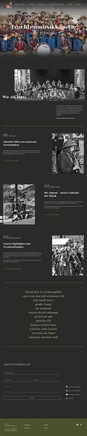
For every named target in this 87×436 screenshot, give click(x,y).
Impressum (27, 428)
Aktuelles (32, 4)
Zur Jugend (55, 214)
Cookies (46, 428)
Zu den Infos (14, 160)
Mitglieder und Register (56, 4)
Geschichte (42, 4)
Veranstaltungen (19, 4)
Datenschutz (27, 425)
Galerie (70, 4)
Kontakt (78, 4)
